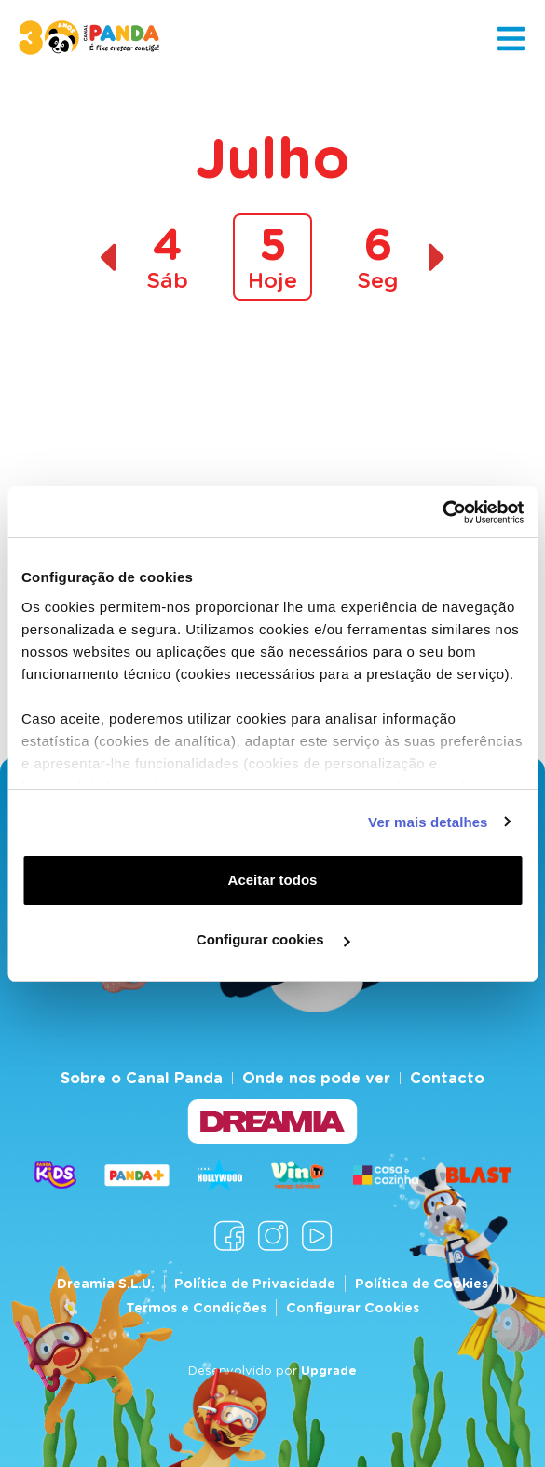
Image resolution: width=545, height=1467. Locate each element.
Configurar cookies (273, 939)
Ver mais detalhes (427, 822)
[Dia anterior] (107, 257)
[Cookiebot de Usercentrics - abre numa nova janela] (442, 512)
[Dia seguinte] (437, 257)
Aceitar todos (273, 880)
